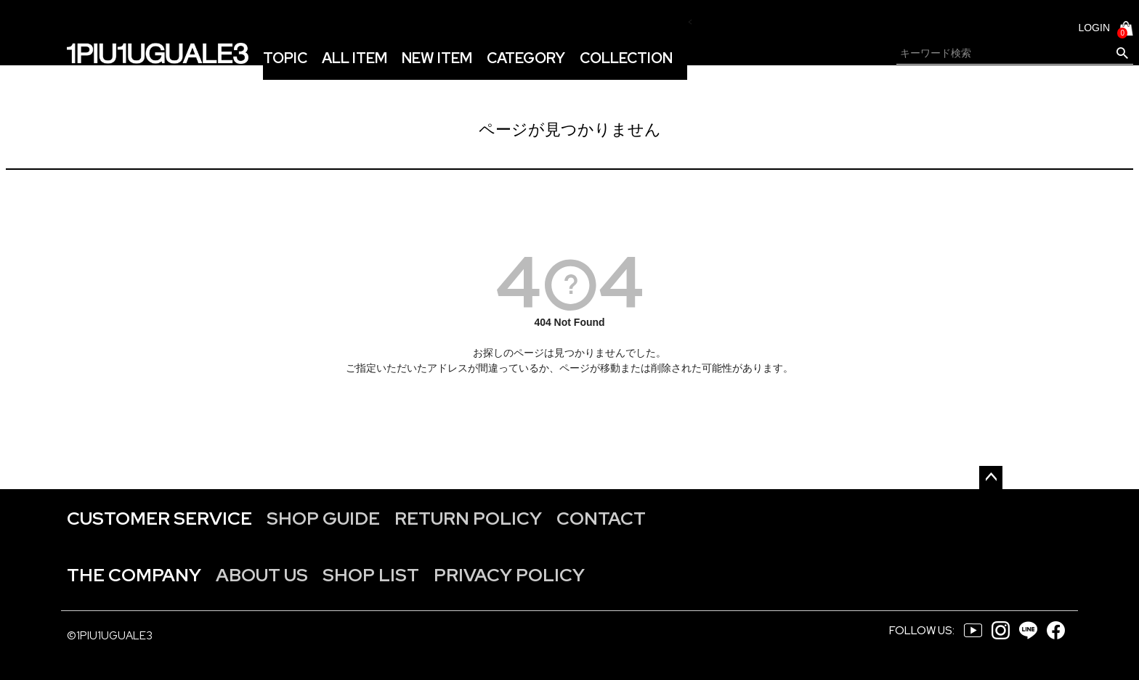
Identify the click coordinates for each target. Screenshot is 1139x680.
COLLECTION (626, 58)
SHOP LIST (371, 575)
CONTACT (601, 519)
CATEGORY (526, 58)
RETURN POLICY (468, 519)
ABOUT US (262, 575)
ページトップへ (990, 477)
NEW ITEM (437, 58)
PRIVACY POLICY (509, 575)
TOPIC (285, 58)
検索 (1122, 54)
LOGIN (1094, 27)
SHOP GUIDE (323, 519)
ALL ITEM (354, 58)
